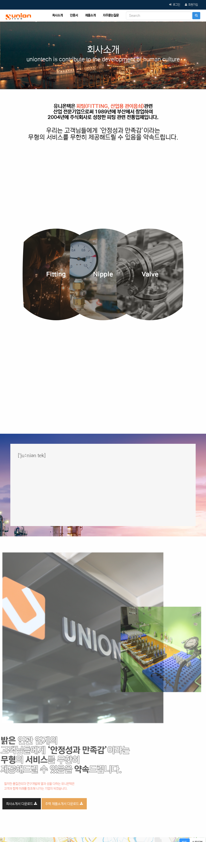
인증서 (74, 15)
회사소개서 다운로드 (21, 804)
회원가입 (193, 4)
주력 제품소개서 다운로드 (64, 804)
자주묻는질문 (111, 15)
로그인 (176, 4)
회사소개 (57, 15)
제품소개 (90, 15)
